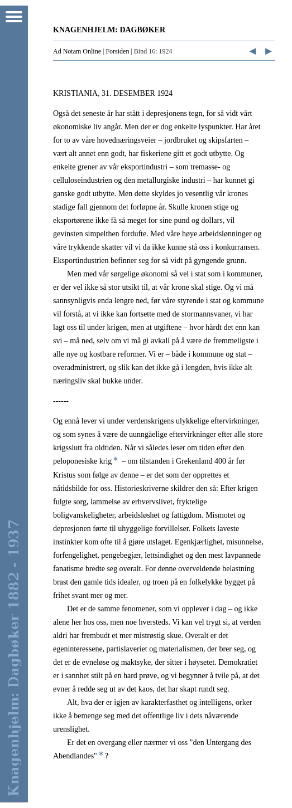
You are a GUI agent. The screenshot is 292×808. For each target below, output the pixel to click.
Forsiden (117, 51)
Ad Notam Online (77, 51)
